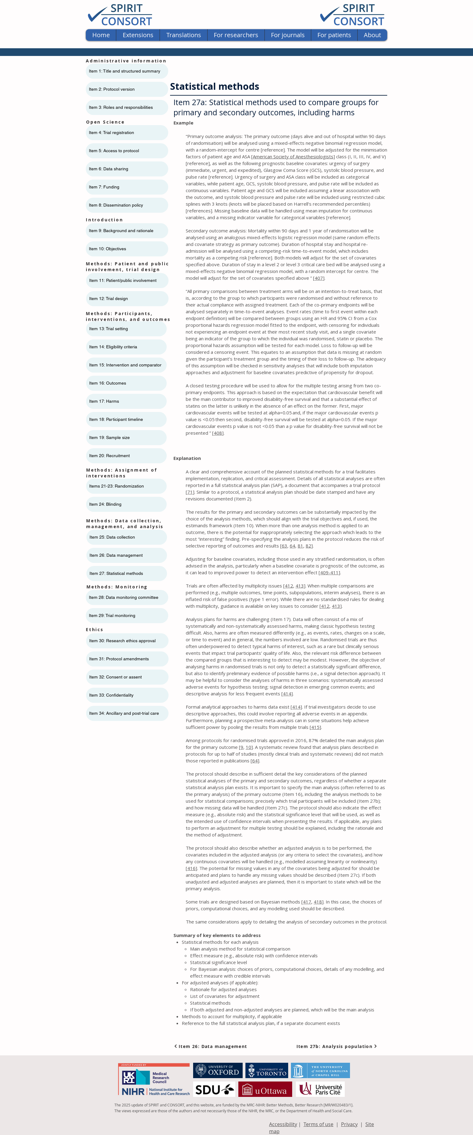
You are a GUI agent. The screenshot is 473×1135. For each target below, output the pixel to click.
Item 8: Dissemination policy (116, 205)
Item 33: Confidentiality (111, 695)
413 (300, 586)
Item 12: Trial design (108, 298)
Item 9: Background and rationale (121, 230)
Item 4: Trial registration (111, 132)
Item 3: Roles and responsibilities (121, 107)
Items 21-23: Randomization (116, 486)
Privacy (349, 1124)
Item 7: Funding (104, 186)
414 (287, 693)
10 (248, 747)
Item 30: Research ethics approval (122, 640)
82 (308, 546)
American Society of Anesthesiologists (293, 156)
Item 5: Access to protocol (114, 150)
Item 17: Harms (104, 401)
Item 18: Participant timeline (116, 419)
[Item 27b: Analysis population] (337, 1046)
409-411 (329, 572)
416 (191, 868)
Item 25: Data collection (112, 537)
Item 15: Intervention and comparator (125, 364)
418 (318, 902)
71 (190, 492)
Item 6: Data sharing (108, 168)
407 (319, 278)
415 (315, 727)
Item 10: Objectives (107, 248)
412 (289, 586)
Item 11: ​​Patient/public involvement (123, 280)
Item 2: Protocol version (112, 89)
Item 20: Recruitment (109, 455)
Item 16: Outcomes (107, 383)
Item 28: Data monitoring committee (123, 597)
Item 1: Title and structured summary (124, 71)
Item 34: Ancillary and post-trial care (124, 713)
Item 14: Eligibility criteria (113, 346)
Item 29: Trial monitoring (112, 615)
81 (300, 546)
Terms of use (318, 1124)
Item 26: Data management (116, 555)
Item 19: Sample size (109, 437)
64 (292, 546)
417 (307, 902)
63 (284, 546)
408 (218, 433)
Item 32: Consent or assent (115, 676)
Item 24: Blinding (105, 504)
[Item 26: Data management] (211, 1046)
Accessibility (283, 1124)
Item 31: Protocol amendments (119, 658)
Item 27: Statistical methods (116, 573)
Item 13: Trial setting (108, 328)
